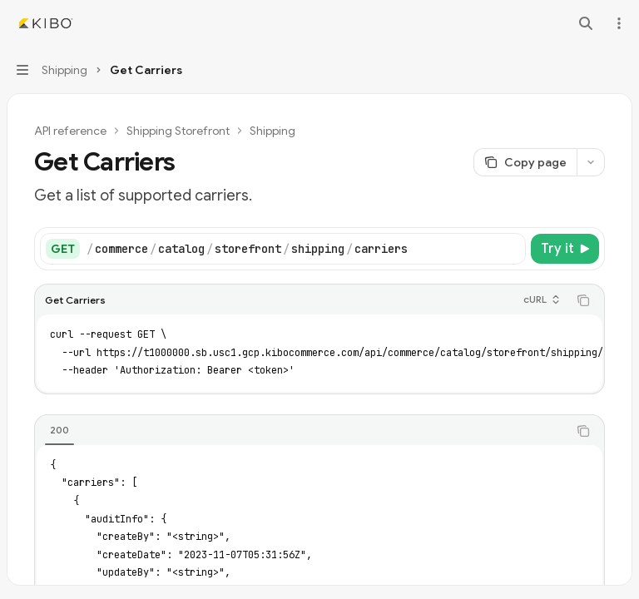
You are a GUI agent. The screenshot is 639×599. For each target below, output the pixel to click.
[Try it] (565, 249)
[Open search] (585, 23)
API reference (70, 130)
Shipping (272, 130)
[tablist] (301, 431)
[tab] (59, 430)
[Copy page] (525, 162)
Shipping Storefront (178, 130)
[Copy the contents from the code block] (583, 300)
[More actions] (617, 23)
